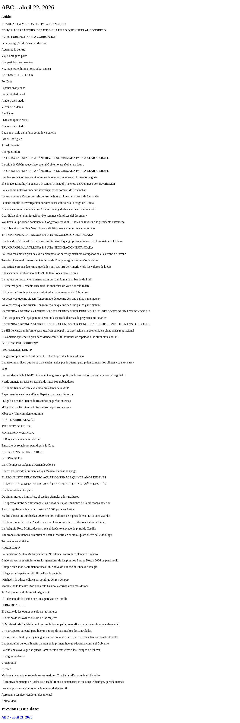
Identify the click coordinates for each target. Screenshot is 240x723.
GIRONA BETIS (12, 458)
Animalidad (9, 701)
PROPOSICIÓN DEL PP (17, 349)
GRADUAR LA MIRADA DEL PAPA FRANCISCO (34, 24)
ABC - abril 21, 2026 (17, 717)
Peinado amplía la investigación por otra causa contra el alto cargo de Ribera (48, 202)
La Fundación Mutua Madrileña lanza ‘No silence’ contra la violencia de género (50, 554)
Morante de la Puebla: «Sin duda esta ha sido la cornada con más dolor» (45, 586)
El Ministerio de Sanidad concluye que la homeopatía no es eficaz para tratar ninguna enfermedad (60, 624)
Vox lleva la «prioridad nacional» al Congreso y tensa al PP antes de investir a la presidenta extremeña (63, 222)
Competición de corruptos (17, 62)
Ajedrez (6, 669)
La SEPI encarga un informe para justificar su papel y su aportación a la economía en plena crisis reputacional (68, 330)
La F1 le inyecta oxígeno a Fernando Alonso (28, 464)
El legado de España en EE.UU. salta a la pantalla (32, 573)
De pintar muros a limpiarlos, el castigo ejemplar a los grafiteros (40, 496)
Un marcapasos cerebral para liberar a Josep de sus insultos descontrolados (47, 630)
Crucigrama (9, 662)
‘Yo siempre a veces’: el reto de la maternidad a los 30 (34, 688)
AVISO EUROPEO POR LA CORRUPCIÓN (29, 36)
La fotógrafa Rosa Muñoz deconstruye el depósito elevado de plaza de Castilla (49, 528)
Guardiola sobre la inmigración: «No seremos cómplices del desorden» (44, 215)
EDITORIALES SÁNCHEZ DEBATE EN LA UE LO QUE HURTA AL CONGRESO (54, 30)
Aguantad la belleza (13, 49)
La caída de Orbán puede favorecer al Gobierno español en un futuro (43, 164)
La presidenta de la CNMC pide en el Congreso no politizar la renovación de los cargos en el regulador (63, 375)
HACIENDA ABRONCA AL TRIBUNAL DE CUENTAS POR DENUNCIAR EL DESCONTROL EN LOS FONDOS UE (76, 311)
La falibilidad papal (13, 94)
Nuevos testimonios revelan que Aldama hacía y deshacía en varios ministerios (49, 209)
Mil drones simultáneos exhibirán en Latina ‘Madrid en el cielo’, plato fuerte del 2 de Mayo (57, 534)
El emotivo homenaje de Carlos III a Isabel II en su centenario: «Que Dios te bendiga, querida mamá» (63, 681)
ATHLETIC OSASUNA (16, 426)
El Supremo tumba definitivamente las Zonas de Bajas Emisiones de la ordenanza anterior (56, 503)
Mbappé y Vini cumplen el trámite (22, 413)
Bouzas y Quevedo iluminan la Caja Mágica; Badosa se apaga (39, 471)
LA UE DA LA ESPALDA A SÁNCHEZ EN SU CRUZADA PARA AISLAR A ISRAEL (55, 158)
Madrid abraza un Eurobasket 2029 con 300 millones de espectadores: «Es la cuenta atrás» (56, 515)
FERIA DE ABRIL (13, 605)
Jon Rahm (8, 113)
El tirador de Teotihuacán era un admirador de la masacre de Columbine (45, 292)
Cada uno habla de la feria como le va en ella (29, 132)
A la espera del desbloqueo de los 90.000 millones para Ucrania (40, 273)
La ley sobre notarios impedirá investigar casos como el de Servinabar (44, 190)
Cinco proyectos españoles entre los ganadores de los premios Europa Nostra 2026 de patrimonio (60, 560)
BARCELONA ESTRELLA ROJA (23, 451)
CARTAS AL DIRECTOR (17, 75)
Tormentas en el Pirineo (16, 541)
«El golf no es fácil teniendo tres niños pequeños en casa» (36, 400)
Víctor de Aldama (12, 107)
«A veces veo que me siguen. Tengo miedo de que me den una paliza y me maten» (51, 298)
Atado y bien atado (13, 100)
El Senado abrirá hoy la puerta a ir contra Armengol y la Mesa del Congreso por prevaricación (58, 183)
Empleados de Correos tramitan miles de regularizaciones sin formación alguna (49, 177)
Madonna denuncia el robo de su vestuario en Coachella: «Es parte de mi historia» (51, 675)
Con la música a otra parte (17, 490)
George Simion (11, 151)
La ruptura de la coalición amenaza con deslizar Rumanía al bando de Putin (47, 279)
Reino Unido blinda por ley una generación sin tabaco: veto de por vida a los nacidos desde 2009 (60, 637)
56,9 (4, 368)
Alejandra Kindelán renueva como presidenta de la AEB (35, 388)
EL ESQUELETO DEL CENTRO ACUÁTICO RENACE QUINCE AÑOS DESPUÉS (54, 477)
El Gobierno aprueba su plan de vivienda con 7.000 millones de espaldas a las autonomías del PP (60, 336)
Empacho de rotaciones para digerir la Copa (28, 445)
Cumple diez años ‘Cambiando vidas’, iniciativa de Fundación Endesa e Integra (49, 566)
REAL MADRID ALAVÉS (18, 420)
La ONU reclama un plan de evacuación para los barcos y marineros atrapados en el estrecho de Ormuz (64, 253)
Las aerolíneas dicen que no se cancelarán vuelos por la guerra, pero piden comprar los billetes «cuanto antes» (68, 362)
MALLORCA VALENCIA (18, 432)
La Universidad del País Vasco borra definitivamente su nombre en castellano (48, 228)
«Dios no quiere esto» (15, 119)
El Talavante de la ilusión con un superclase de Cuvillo (35, 598)
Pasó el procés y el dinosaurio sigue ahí (25, 592)
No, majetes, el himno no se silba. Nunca (26, 68)
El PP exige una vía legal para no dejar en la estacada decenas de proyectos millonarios (54, 317)
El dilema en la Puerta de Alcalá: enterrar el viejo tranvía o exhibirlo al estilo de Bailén (54, 522)
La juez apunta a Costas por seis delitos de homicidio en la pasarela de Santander (50, 196)
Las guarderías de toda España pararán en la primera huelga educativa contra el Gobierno (55, 643)
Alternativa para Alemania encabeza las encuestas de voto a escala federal (46, 285)
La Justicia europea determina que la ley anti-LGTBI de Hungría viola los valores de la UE (56, 266)
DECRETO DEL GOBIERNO (20, 343)
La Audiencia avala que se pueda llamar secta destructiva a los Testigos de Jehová (51, 649)
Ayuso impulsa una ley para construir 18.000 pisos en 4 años (38, 509)
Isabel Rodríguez (12, 139)
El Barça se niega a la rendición (21, 439)
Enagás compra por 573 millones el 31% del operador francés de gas (43, 356)
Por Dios (7, 81)
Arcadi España (10, 145)
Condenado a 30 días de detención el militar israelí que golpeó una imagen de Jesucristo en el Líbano (62, 241)
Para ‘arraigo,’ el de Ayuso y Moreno (24, 43)
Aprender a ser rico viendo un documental (27, 694)
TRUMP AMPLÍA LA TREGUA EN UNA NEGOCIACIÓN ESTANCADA (47, 234)
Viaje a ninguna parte (14, 55)
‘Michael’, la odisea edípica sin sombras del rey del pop (35, 579)
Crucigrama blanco (13, 656)
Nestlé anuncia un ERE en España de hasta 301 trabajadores (38, 381)
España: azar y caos (13, 87)
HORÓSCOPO (11, 547)
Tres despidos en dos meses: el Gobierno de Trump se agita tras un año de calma (50, 260)
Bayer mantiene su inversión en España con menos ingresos (37, 394)
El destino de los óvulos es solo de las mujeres (29, 611)
